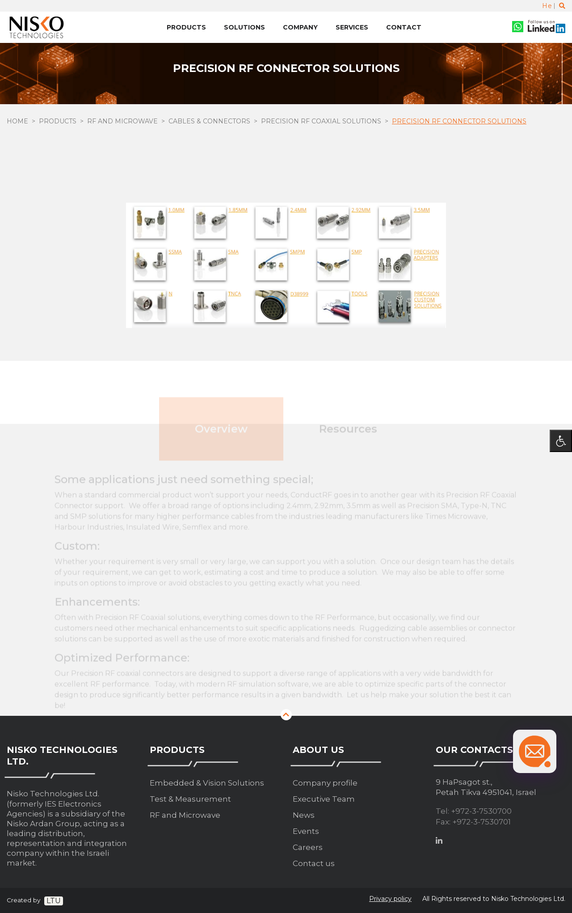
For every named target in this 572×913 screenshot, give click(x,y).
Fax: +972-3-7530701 (473, 821)
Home (17, 121)
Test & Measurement (190, 799)
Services (352, 27)
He (547, 6)
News (304, 815)
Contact (403, 27)
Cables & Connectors (209, 121)
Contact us (314, 863)
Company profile (325, 782)
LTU (53, 900)
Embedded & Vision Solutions (207, 782)
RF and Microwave (122, 121)
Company (300, 27)
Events (306, 831)
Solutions (244, 27)
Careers (308, 847)
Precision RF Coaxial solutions (321, 121)
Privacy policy (390, 899)
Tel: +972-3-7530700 (474, 811)
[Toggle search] (562, 6)
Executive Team (324, 799)
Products (186, 27)
